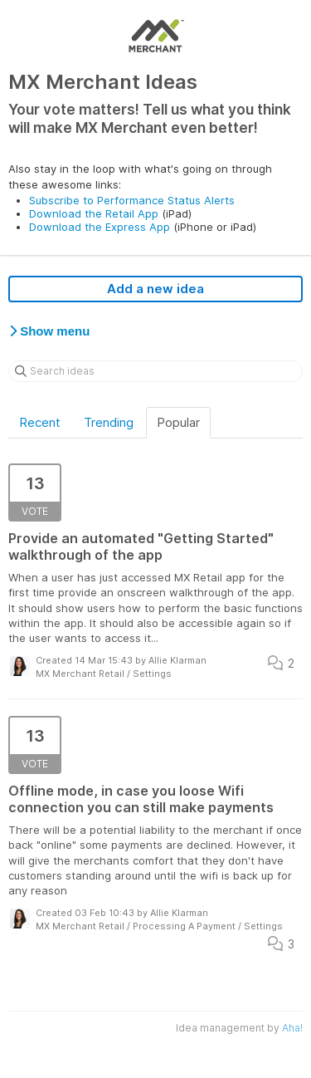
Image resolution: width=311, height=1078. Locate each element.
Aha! (292, 1028)
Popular (178, 422)
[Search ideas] (155, 371)
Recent (40, 422)
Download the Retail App (93, 213)
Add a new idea (155, 288)
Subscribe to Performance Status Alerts (132, 200)
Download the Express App (99, 226)
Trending (109, 422)
